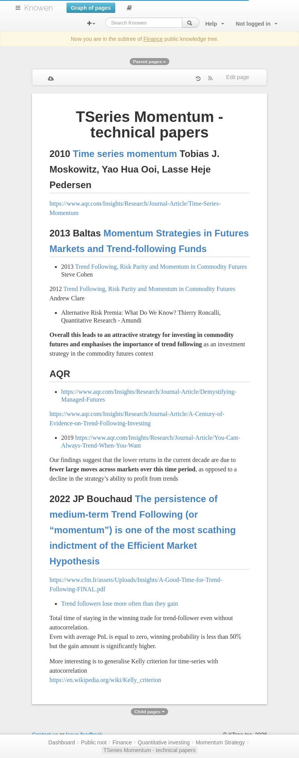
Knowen (38, 7)
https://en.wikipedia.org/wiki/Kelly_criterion (105, 680)
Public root (94, 742)
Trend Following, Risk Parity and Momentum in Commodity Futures (161, 266)
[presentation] (235, 636)
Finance (153, 39)
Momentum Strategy (220, 742)
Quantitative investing (164, 742)
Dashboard (61, 742)
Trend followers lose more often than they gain (119, 603)
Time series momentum (125, 153)
